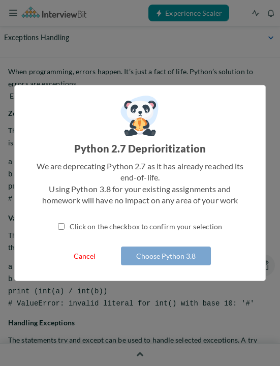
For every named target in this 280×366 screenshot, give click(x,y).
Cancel (85, 256)
